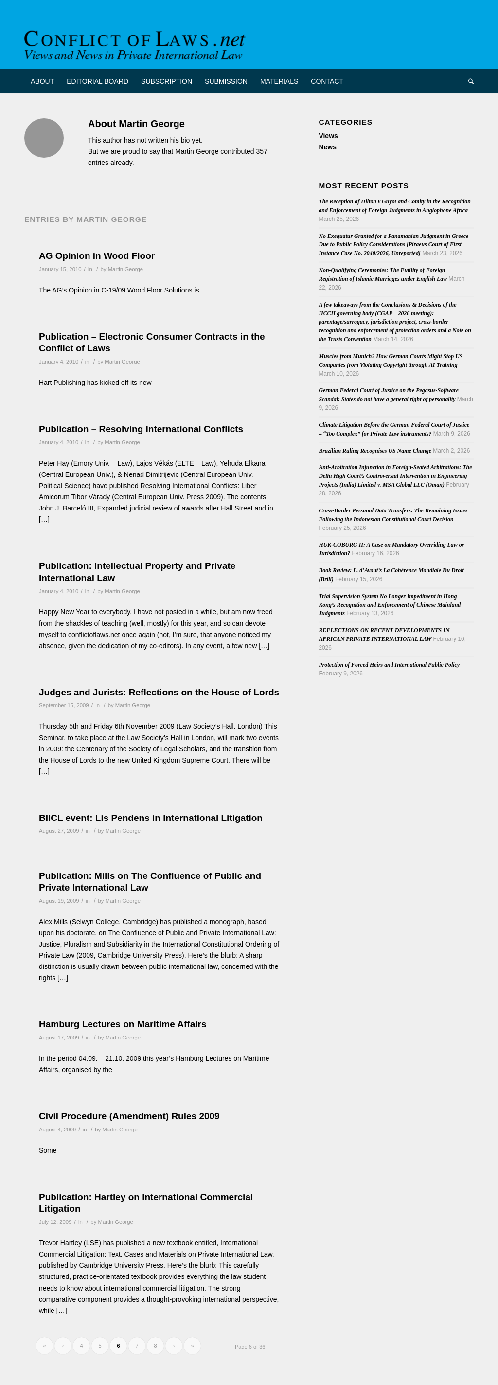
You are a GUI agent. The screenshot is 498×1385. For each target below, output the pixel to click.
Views (328, 136)
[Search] (468, 81)
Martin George (125, 269)
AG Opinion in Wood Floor (97, 256)
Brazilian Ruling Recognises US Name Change (375, 450)
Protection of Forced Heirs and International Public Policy (389, 664)
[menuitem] (42, 81)
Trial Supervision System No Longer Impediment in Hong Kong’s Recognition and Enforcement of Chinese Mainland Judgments (390, 605)
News (328, 147)
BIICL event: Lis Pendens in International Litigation (151, 818)
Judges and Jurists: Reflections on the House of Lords (159, 692)
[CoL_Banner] (136, 43)
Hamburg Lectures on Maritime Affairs (123, 1024)
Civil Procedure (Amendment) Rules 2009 (129, 1116)
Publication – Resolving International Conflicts (141, 429)
